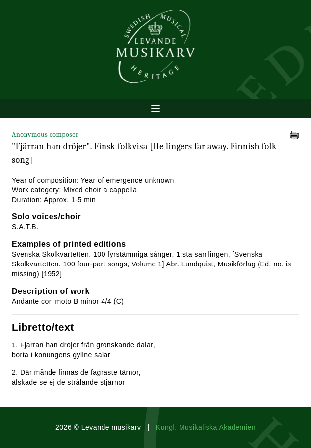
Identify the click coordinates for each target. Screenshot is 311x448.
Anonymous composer (45, 135)
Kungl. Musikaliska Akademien (206, 427)
